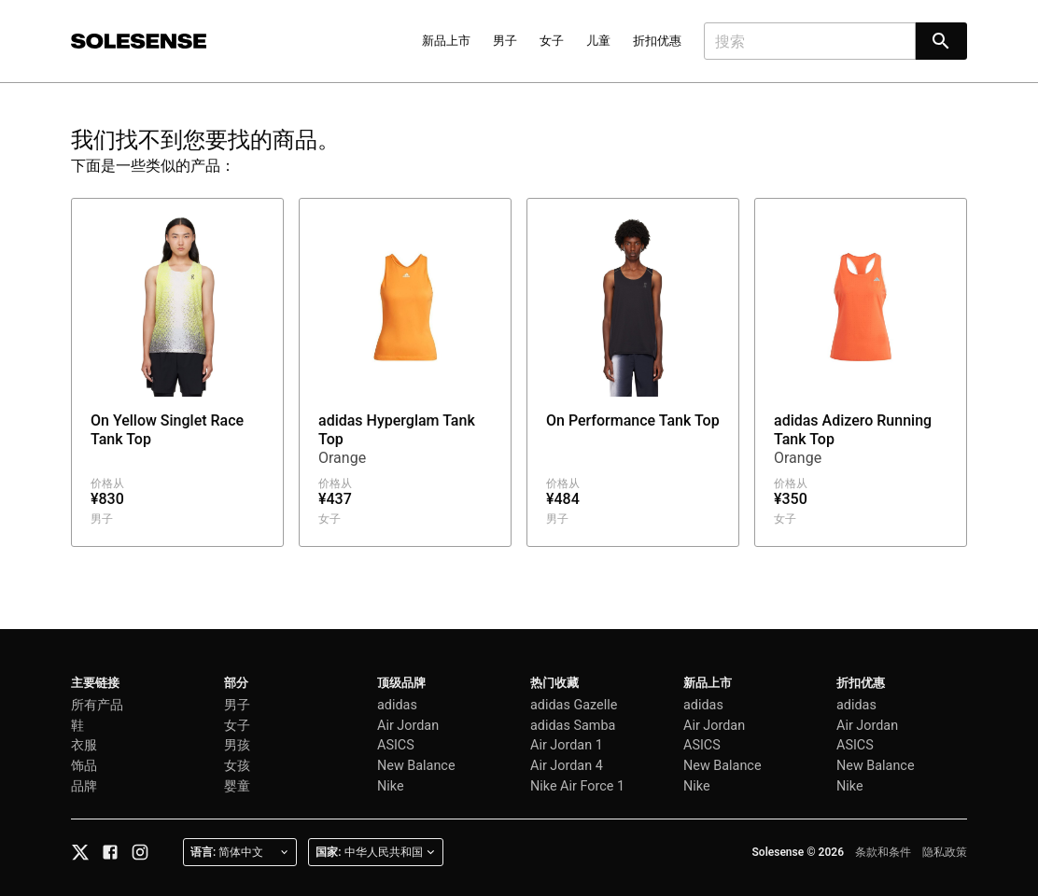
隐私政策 (944, 852)
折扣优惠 (657, 41)
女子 (552, 41)
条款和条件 (883, 852)
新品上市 (446, 41)
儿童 (598, 41)
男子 (505, 41)
